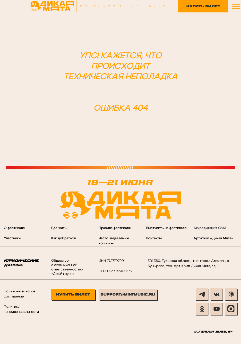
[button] (236, 6)
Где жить (59, 228)
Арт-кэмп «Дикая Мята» (213, 238)
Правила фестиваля (115, 228)
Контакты (154, 238)
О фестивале (14, 228)
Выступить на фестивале (166, 228)
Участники (12, 238)
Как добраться (63, 238)
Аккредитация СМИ (209, 228)
